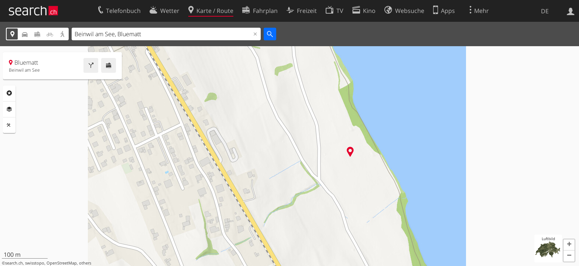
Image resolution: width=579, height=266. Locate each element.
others (85, 263)
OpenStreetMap (62, 263)
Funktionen (9, 125)
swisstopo (34, 263)
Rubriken (9, 93)
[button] (569, 244)
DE (545, 11)
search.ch (14, 263)
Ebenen (9, 109)
